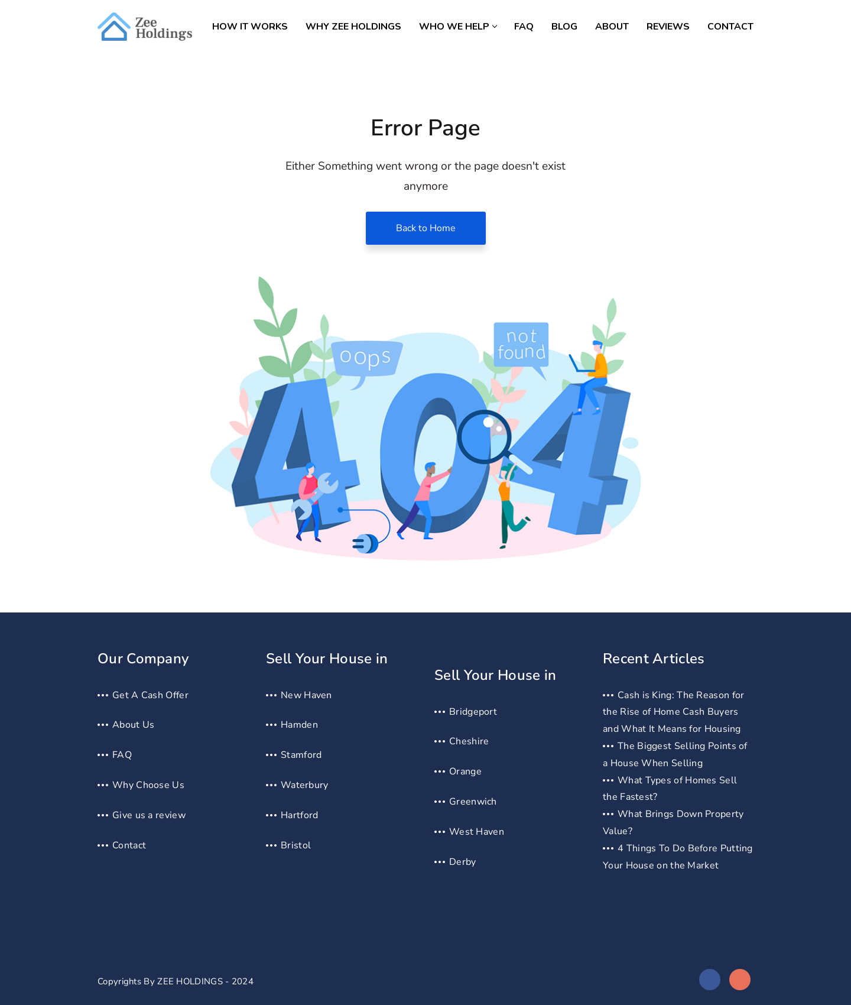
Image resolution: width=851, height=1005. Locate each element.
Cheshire (469, 741)
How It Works (250, 26)
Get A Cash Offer (150, 695)
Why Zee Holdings (353, 26)
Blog (564, 26)
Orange (465, 771)
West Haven (476, 831)
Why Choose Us (148, 785)
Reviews (668, 26)
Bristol (296, 845)
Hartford (299, 815)
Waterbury (305, 785)
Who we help (457, 26)
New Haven (306, 695)
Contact (730, 26)
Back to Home (426, 228)
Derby (462, 861)
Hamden (299, 724)
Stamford (301, 754)
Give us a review (149, 815)
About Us (133, 724)
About (612, 26)
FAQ (524, 26)
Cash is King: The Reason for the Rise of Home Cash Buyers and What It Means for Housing (673, 712)
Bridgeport (473, 711)
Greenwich (473, 801)
